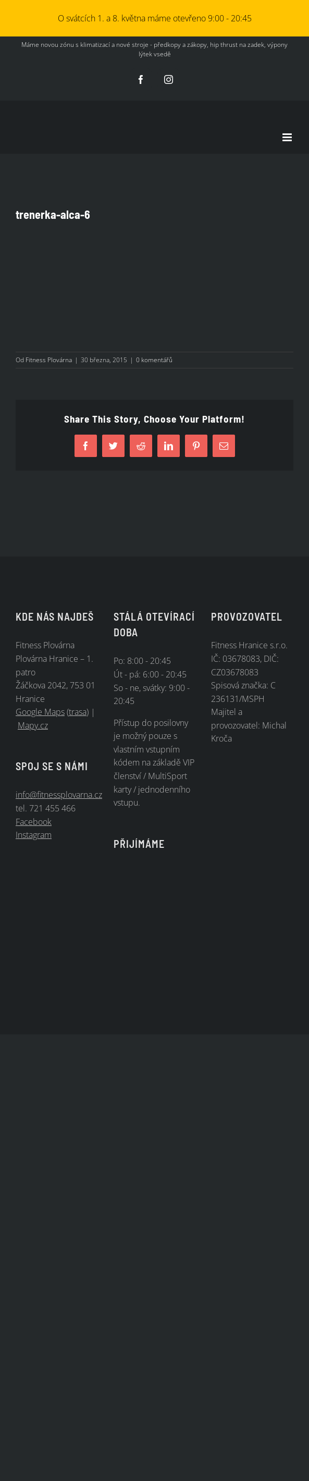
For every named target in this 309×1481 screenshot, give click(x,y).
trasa (77, 712)
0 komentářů (154, 359)
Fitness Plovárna (49, 359)
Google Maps (40, 712)
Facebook (34, 822)
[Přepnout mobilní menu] (287, 137)
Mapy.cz (33, 725)
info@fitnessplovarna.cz (59, 794)
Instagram (34, 835)
